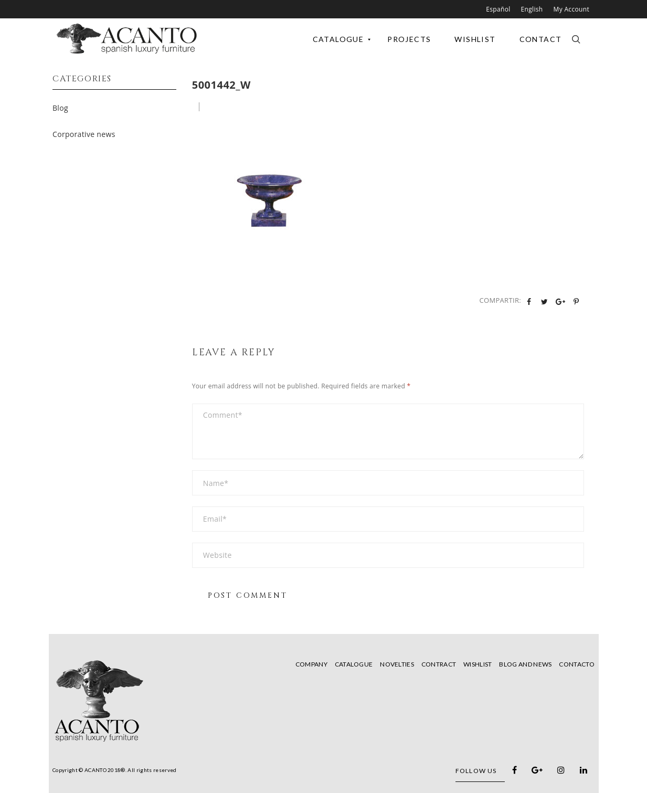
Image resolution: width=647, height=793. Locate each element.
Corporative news (83, 134)
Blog (60, 108)
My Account (571, 9)
